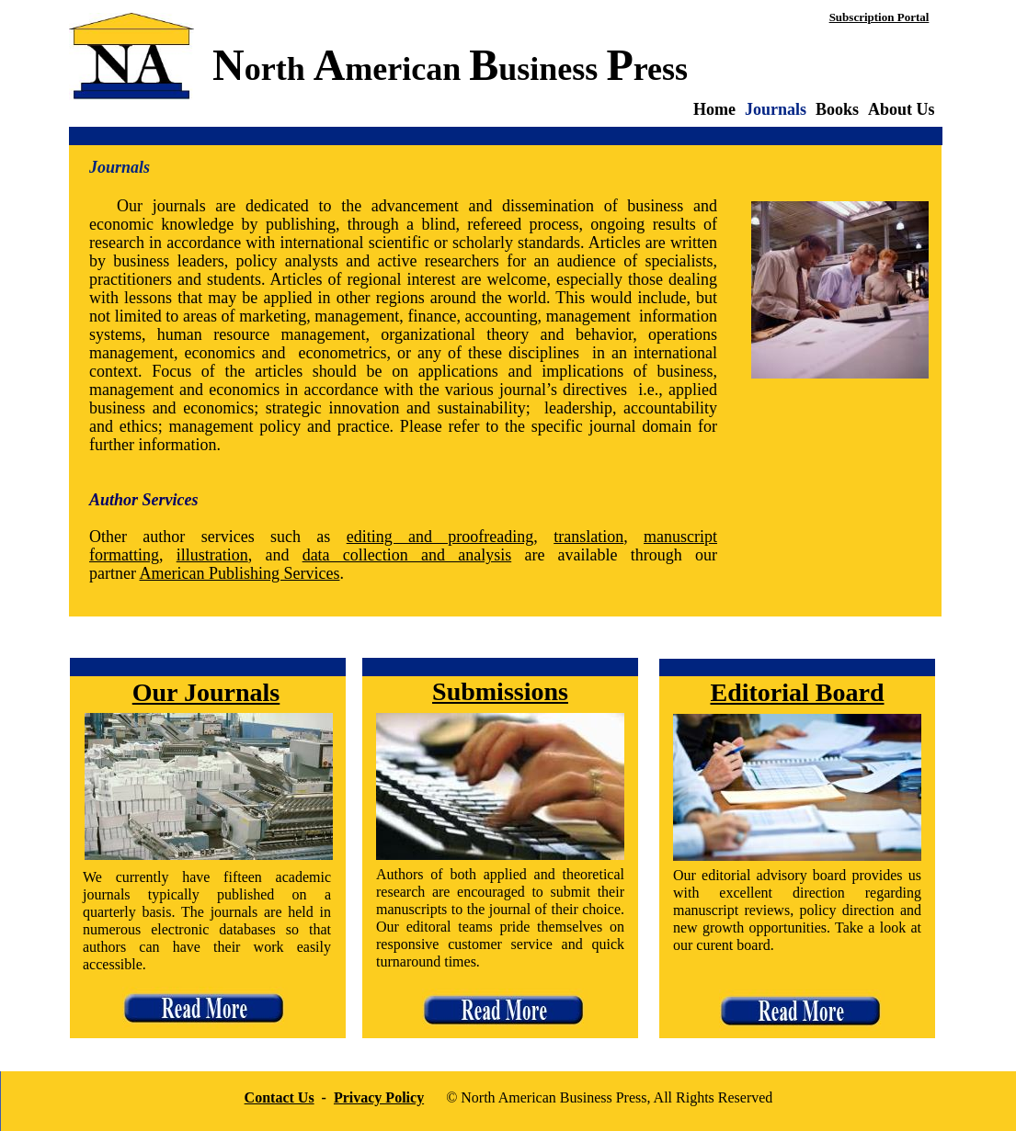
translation (588, 536)
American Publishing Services (239, 573)
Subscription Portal (879, 17)
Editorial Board (797, 692)
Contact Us (279, 1097)
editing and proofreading (440, 536)
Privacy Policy (379, 1097)
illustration (212, 555)
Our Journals (206, 692)
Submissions (500, 691)
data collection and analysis (407, 555)
